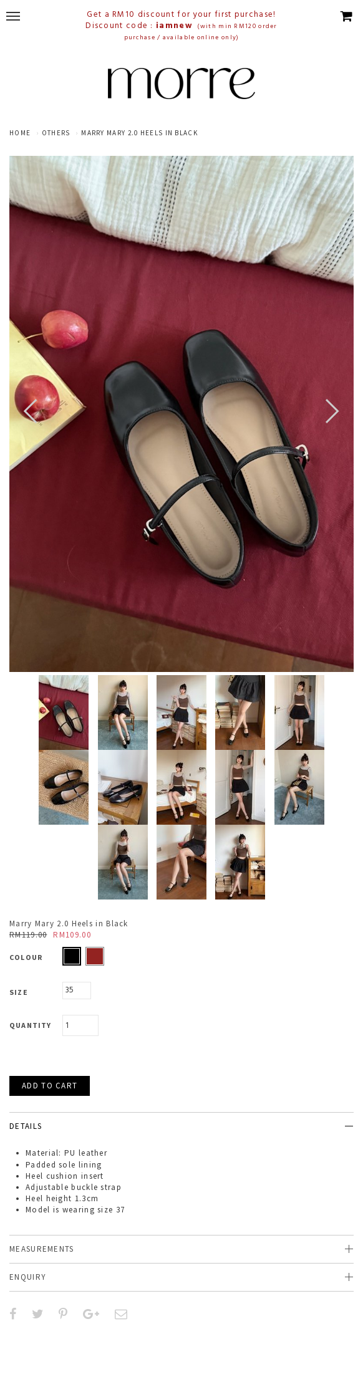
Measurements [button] (41, 1249)
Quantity (30, 1025)
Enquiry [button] (27, 1277)
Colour (25, 957)
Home (20, 132)
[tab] (181, 1126)
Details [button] (25, 1126)
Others (56, 132)
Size (18, 992)
